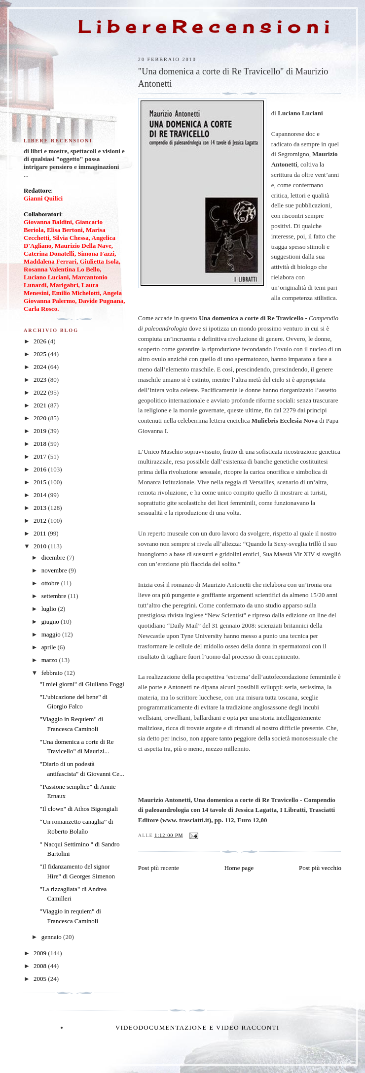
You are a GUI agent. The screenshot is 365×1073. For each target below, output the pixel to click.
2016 (41, 469)
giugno (51, 621)
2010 (41, 546)
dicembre (54, 557)
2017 (41, 456)
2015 (41, 482)
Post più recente (158, 868)
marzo (50, 660)
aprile (49, 647)
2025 (41, 354)
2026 (41, 341)
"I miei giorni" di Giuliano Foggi (81, 684)
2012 (41, 520)
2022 (41, 392)
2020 (41, 418)
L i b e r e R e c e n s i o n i (203, 26)
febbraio (53, 672)
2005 (41, 978)
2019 (41, 431)
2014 (41, 495)
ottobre (51, 583)
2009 (41, 953)
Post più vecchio (320, 868)
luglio (49, 608)
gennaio (52, 936)
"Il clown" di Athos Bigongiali (78, 808)
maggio (51, 634)
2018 (41, 443)
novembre (55, 570)
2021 (41, 405)
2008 (41, 966)
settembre (54, 596)
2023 (41, 379)
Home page (239, 868)
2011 (41, 533)
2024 (41, 366)
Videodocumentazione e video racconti (197, 1027)
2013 (41, 507)
